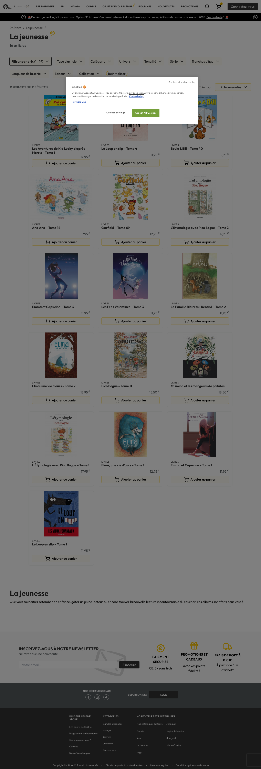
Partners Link (79, 101)
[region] (132, 100)
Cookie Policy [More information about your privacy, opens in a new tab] (136, 96)
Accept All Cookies (145, 112)
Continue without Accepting (181, 82)
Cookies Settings (115, 112)
